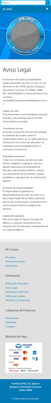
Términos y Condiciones (17, 300)
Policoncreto (11, 318)
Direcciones (11, 265)
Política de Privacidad (16, 283)
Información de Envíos (16, 291)
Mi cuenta (10, 257)
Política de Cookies (15, 296)
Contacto (10, 326)
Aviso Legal (11, 287)
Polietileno (11, 322)
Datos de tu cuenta (15, 261)
